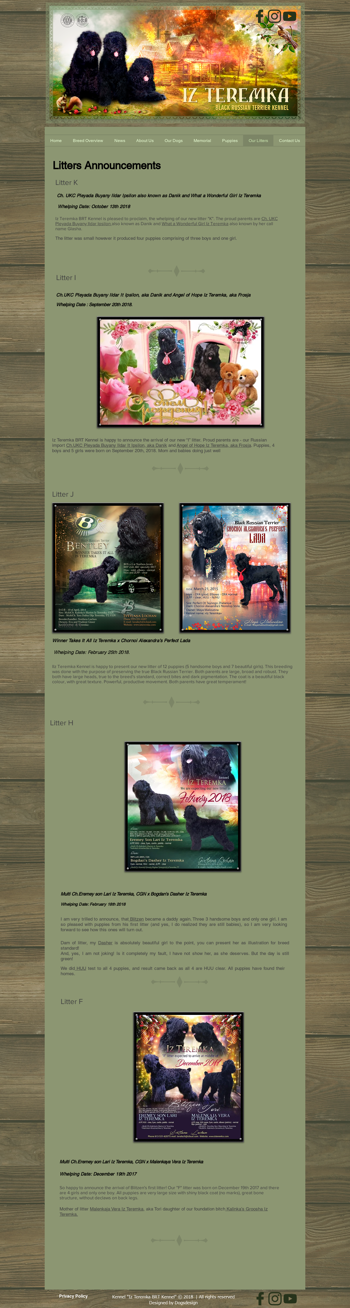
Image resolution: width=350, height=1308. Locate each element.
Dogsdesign (186, 1303)
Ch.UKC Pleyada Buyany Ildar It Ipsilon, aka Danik (109, 295)
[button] (229, 140)
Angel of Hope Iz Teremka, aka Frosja (211, 295)
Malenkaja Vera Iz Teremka (116, 1209)
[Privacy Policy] (73, 1296)
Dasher (105, 942)
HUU (80, 968)
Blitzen (136, 919)
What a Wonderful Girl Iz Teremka (195, 223)
